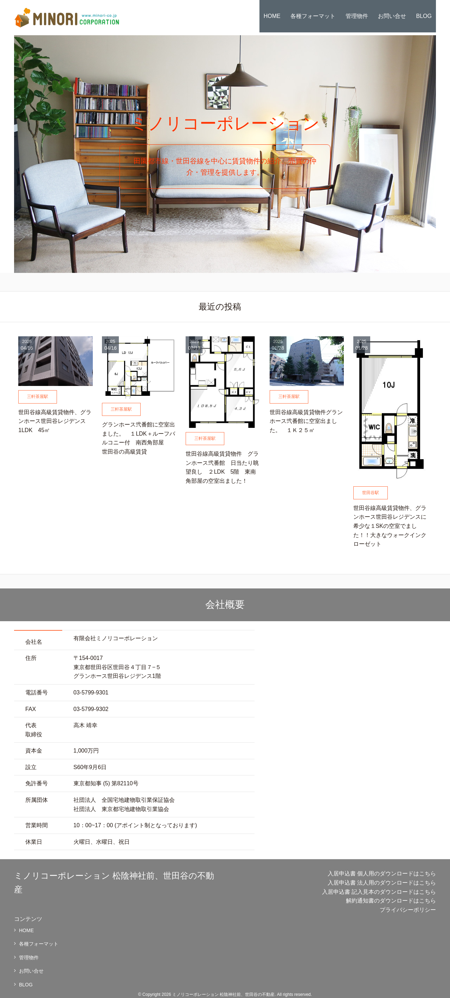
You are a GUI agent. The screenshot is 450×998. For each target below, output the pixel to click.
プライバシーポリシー (408, 910)
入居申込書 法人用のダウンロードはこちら (382, 883)
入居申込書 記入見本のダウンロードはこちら (379, 892)
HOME (272, 16)
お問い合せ (392, 16)
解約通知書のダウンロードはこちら (391, 901)
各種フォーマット (312, 16)
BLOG (424, 16)
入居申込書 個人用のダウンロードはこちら (382, 874)
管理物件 (357, 16)
